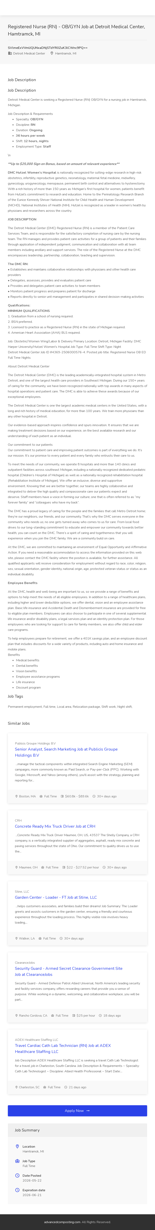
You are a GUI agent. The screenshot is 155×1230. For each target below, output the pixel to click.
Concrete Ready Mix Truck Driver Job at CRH (55, 826)
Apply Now (77, 1110)
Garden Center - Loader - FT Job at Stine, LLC (56, 897)
